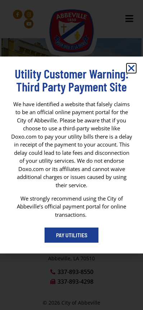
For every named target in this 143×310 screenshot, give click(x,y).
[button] (131, 68)
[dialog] (71, 155)
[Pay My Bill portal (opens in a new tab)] (71, 235)
